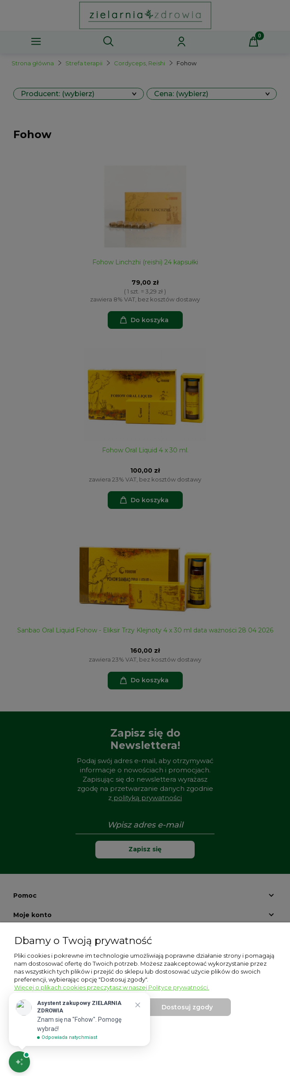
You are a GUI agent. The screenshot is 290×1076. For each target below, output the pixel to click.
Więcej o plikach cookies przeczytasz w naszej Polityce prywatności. (111, 987)
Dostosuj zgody (187, 1007)
